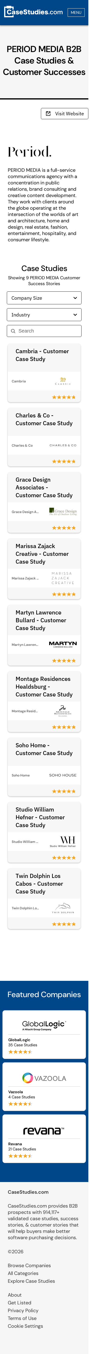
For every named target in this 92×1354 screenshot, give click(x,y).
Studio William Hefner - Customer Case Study (40, 817)
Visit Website (64, 113)
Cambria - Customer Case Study (42, 355)
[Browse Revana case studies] (44, 1138)
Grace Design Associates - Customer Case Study (44, 487)
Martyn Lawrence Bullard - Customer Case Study (41, 620)
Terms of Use (22, 1318)
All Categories (23, 1273)
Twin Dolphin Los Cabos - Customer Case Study (39, 883)
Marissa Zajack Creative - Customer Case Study (42, 553)
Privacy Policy (23, 1310)
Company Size (44, 298)
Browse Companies (29, 1265)
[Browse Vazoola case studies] (44, 1086)
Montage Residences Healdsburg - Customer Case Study (44, 686)
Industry (44, 314)
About (15, 1295)
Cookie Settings (25, 1326)
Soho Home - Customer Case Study (44, 749)
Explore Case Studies (31, 1281)
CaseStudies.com (28, 1192)
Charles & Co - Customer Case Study (44, 419)
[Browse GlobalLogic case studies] (44, 1034)
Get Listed (19, 1303)
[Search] (47, 331)
